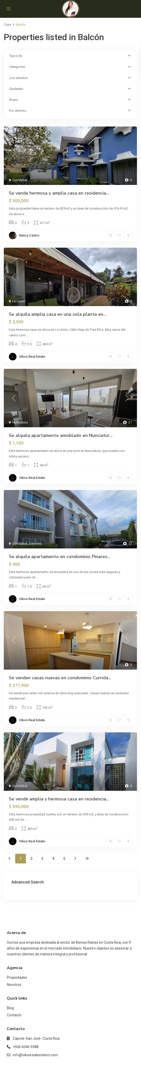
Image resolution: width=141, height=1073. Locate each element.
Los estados (18, 78)
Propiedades (17, 977)
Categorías (17, 67)
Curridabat (19, 180)
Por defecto (17, 111)
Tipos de (15, 56)
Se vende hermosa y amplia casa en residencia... (59, 193)
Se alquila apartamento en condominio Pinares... (59, 557)
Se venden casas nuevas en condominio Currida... (60, 678)
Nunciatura (20, 422)
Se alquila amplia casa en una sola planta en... (57, 314)
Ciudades (16, 89)
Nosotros (14, 985)
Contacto (14, 1015)
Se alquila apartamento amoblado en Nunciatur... (61, 435)
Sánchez (35, 543)
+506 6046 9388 (26, 1047)
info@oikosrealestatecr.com (35, 1055)
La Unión (18, 301)
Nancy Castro (29, 235)
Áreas (13, 100)
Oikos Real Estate (32, 356)
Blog (10, 1008)
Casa (7, 24)
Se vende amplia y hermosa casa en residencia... (59, 799)
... (26, 214)
